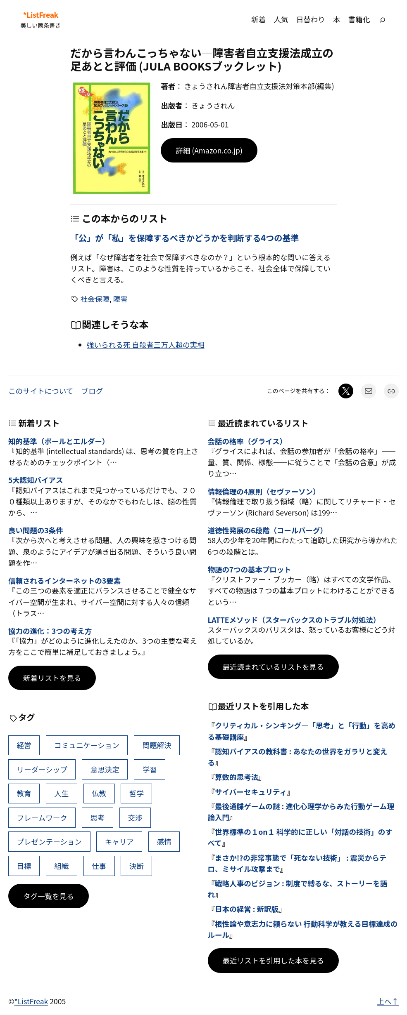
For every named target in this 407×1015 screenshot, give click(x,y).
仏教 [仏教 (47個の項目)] (99, 793)
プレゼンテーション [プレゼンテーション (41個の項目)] (49, 841)
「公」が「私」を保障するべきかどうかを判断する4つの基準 (184, 238)
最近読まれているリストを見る (273, 667)
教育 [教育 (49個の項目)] (24, 793)
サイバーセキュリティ (251, 792)
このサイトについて (40, 391)
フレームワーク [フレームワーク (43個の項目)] (42, 817)
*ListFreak (40, 14)
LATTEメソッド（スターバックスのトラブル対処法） (294, 619)
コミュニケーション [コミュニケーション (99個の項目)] (86, 745)
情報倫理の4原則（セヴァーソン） (264, 491)
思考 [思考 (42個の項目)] (97, 817)
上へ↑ (388, 1001)
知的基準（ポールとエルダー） (58, 441)
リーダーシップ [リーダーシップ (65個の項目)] (42, 769)
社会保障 (95, 299)
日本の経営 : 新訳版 (246, 909)
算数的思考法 (236, 777)
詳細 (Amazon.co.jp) (209, 150)
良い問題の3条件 (35, 530)
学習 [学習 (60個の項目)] (150, 769)
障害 (120, 299)
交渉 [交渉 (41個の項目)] (135, 817)
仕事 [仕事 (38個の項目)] (99, 866)
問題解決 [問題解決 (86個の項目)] (157, 745)
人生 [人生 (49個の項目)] (61, 793)
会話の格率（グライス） (247, 441)
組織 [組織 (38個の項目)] (61, 866)
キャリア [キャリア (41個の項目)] (119, 841)
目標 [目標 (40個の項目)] (24, 866)
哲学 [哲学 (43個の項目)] (136, 793)
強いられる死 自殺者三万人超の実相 (146, 344)
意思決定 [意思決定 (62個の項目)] (104, 769)
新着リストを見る (52, 678)
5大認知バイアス (35, 480)
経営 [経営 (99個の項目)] (24, 745)
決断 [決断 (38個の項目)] (136, 866)
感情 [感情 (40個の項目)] (164, 841)
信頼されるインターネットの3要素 (64, 580)
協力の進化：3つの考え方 (50, 630)
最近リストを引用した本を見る (273, 960)
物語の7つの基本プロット (249, 569)
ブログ (92, 391)
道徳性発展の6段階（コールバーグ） (267, 530)
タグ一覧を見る (48, 896)
